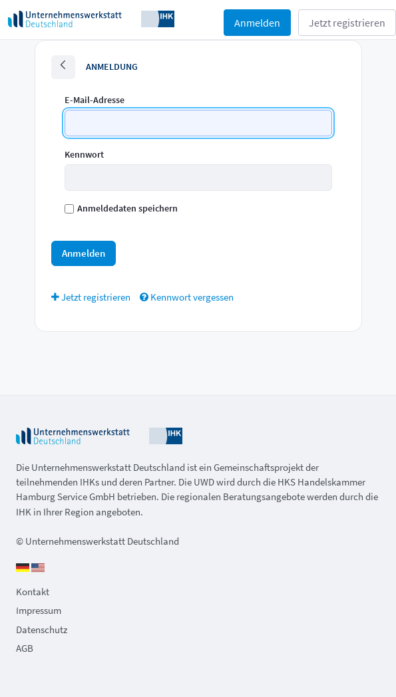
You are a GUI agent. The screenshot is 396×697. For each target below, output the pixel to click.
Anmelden (257, 22)
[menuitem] (90, 297)
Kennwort (84, 154)
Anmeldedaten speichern (121, 208)
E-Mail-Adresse (94, 100)
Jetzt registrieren (347, 22)
